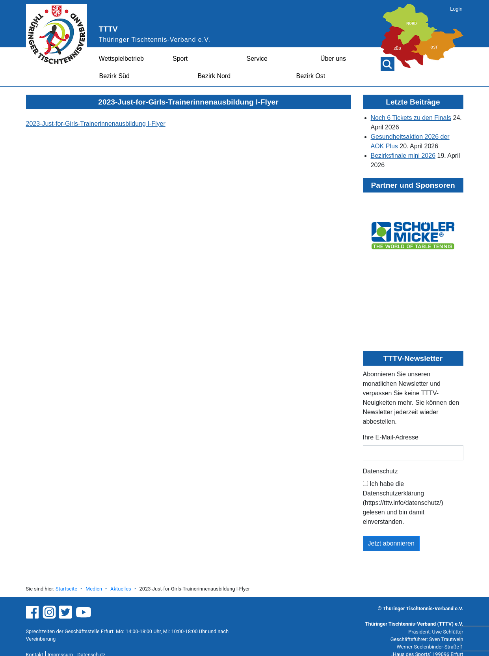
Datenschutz (380, 471)
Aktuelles (120, 589)
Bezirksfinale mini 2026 (403, 155)
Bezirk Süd (114, 76)
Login (456, 9)
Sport (180, 58)
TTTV (108, 29)
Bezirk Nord (214, 76)
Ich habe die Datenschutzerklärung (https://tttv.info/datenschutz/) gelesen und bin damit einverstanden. (403, 502)
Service (257, 58)
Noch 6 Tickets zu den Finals (411, 117)
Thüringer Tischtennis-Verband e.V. (154, 39)
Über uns (333, 58)
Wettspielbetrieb (121, 58)
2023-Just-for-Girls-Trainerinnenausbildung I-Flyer (95, 123)
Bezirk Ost (310, 76)
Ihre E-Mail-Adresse (390, 437)
